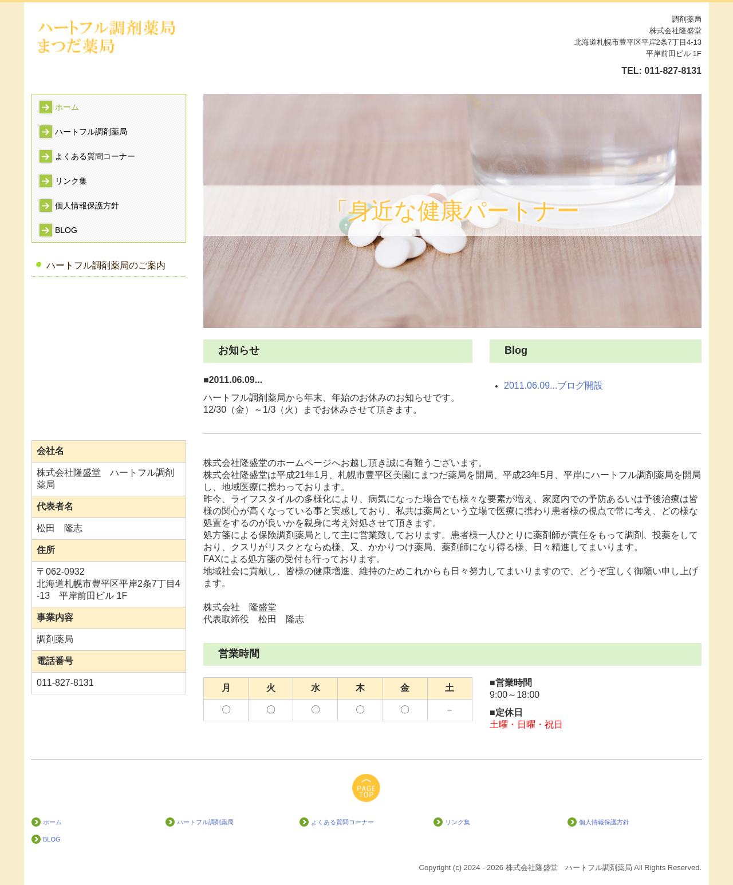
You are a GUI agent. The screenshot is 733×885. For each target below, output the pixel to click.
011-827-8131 (673, 71)
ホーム (67, 107)
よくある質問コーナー (95, 156)
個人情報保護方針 (87, 205)
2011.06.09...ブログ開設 (553, 385)
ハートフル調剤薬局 (91, 131)
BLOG (66, 230)
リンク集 (71, 180)
